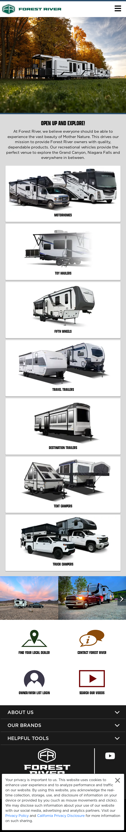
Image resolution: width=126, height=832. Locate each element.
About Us (20, 712)
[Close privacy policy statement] (117, 780)
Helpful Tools (28, 738)
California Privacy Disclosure (61, 815)
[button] (118, 8)
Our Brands (24, 725)
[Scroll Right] (121, 599)
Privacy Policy (17, 815)
